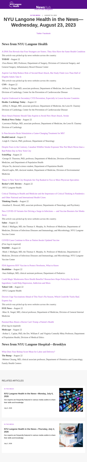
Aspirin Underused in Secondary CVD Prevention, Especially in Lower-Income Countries (40, 98)
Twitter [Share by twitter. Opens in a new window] (39, 33)
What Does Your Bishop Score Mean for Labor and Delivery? (28, 352)
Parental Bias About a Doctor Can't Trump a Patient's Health (28, 322)
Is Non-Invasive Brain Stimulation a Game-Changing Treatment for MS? (33, 133)
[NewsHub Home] (43, 7)
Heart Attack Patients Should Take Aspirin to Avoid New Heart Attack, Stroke (35, 116)
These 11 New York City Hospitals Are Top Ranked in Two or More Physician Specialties (40, 180)
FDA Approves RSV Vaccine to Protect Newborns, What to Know (30, 265)
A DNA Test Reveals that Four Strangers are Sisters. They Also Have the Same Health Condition (43, 51)
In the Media (9, 389)
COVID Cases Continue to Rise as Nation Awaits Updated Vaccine (30, 240)
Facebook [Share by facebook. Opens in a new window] (47, 33)
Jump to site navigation (43, 9)
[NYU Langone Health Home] (15, 5)
